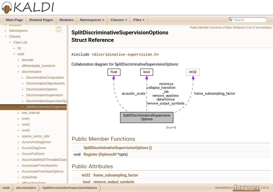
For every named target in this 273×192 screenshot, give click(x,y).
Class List (20, 42)
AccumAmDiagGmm (36, 142)
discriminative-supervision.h (125, 54)
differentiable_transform (38, 66)
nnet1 (26, 119)
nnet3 (26, 130)
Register (90, 154)
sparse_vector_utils (35, 136)
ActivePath (29, 177)
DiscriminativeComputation (45, 77)
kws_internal (31, 113)
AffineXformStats (34, 183)
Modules (66, 20)
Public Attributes (234, 27)
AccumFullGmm (33, 154)
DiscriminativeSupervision (44, 95)
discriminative (31, 72)
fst (19, 48)
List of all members (259, 27)
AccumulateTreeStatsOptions (42, 171)
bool (86, 182)
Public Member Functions (206, 27)
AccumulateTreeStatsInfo (40, 165)
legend (171, 127)
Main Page (14, 20)
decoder (27, 60)
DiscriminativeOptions (41, 89)
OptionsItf (108, 154)
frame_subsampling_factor (115, 175)
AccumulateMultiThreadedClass (44, 160)
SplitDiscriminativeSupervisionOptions (53, 107)
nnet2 (26, 124)
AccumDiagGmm (34, 148)
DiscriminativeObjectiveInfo (45, 83)
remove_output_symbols (113, 182)
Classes (119, 21)
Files (140, 21)
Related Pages (41, 20)
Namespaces (92, 21)
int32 (86, 175)
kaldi (21, 54)
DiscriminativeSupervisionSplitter (49, 101)
